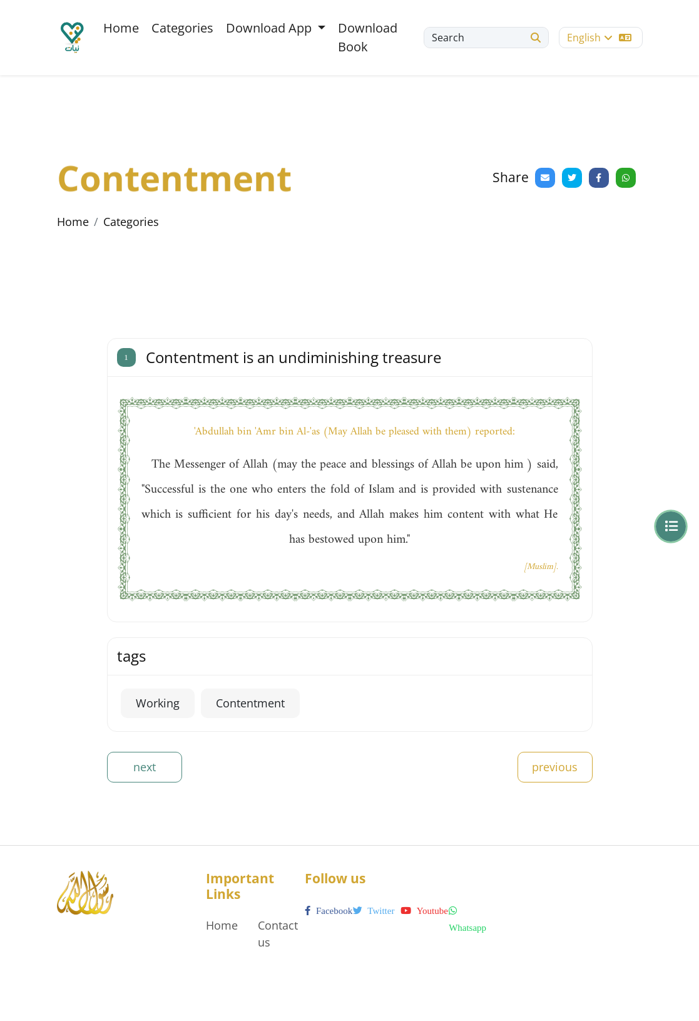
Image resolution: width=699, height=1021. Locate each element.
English (599, 37)
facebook (328, 911)
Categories (182, 27)
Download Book (367, 37)
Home (121, 27)
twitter (374, 911)
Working (158, 703)
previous (555, 766)
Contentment (250, 703)
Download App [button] (270, 27)
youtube (424, 911)
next (144, 766)
